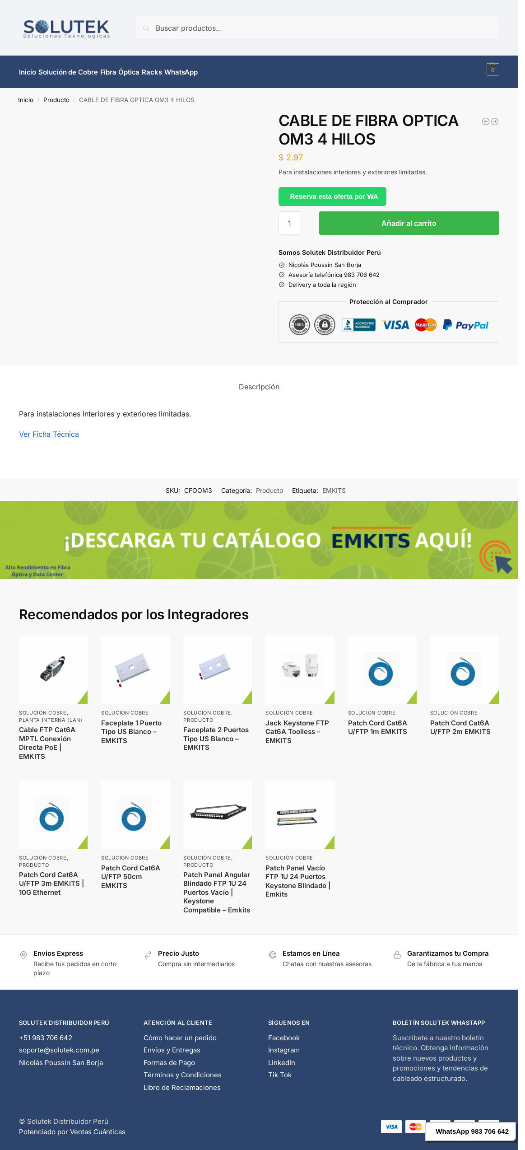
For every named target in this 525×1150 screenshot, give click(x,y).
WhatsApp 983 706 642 (472, 1131)
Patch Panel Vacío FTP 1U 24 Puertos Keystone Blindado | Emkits (297, 875)
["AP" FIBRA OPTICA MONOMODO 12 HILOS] (494, 116)
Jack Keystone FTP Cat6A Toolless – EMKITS (297, 726)
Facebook (284, 1032)
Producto (56, 94)
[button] (491, 69)
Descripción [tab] (259, 381)
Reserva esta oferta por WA (334, 191)
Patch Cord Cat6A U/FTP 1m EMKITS (377, 722)
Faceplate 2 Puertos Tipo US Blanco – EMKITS (216, 733)
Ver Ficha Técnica (49, 429)
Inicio (25, 94)
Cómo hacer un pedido (180, 1032)
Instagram (284, 1045)
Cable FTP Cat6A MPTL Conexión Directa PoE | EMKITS (47, 738)
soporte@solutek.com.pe (59, 1045)
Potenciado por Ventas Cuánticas (72, 1126)
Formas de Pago (169, 1057)
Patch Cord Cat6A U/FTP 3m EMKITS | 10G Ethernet (51, 878)
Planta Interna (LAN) (51, 714)
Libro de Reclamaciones (182, 1082)
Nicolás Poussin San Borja (61, 1057)
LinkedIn (281, 1057)
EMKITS (334, 485)
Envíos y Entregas (172, 1045)
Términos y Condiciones (183, 1070)
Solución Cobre (43, 708)
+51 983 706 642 (45, 1032)
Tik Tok (280, 1070)
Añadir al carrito (409, 218)
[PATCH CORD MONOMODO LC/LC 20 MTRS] (485, 116)
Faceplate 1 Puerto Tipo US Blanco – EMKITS (131, 726)
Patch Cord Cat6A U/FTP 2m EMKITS (460, 722)
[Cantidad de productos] (290, 218)
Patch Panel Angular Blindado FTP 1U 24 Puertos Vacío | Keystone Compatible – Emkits (216, 887)
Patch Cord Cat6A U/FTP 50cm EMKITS (130, 871)
